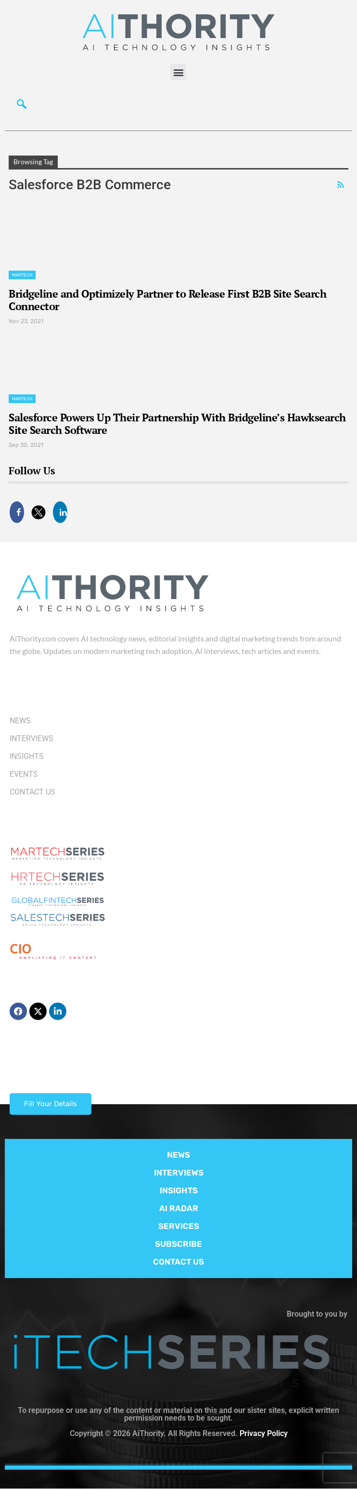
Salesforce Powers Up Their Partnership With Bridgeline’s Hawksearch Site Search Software (177, 423)
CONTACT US (178, 1262)
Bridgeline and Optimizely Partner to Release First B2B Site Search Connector (167, 300)
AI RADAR (178, 1208)
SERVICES (178, 1226)
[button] (178, 72)
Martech (22, 275)
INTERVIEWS (179, 1172)
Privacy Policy (264, 1433)
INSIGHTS (179, 1190)
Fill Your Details (50, 1103)
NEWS (178, 1155)
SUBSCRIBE (178, 1244)
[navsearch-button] (21, 106)
